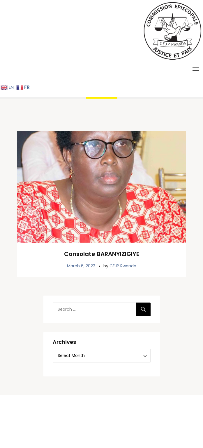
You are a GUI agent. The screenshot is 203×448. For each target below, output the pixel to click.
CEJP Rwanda (123, 319)
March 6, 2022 (81, 319)
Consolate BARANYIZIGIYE (101, 307)
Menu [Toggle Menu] (195, 69)
